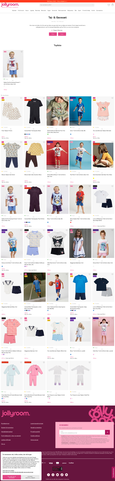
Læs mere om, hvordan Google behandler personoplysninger (19, 470)
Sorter (63, 34)
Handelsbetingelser (7, 432)
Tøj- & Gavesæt (60, 21)
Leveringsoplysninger (37, 424)
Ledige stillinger (6, 440)
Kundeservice (5, 424)
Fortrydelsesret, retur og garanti (11, 436)
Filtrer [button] (51, 34)
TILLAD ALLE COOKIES (13, 475)
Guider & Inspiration (7, 428)
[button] (108, 6)
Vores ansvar (34, 440)
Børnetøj (53, 21)
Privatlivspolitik (35, 432)
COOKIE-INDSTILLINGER (31, 475)
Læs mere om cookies (9, 469)
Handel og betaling (36, 428)
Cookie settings (35, 436)
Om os (3, 444)
